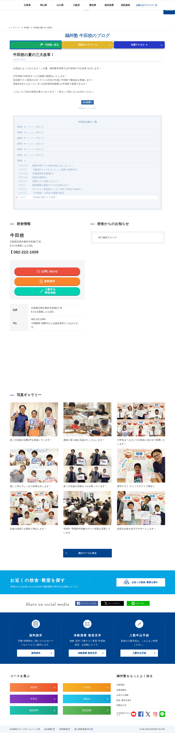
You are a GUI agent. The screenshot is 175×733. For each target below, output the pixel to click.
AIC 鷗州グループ (107, 237)
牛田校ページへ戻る (87, 108)
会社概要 (49, 729)
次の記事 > (87, 102)
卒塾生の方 (121, 705)
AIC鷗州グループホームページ (25, 729)
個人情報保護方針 (83, 729)
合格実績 (120, 685)
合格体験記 (121, 690)
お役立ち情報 (122, 695)
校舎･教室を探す (123, 700)
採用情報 (64, 729)
